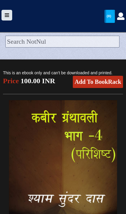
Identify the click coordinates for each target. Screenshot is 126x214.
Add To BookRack (98, 81)
